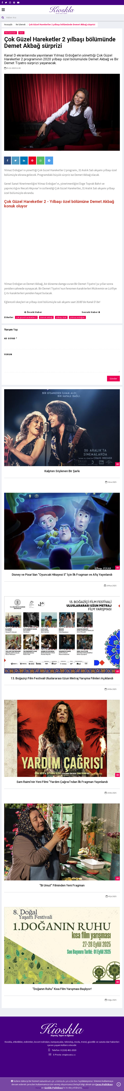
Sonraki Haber (91, 312)
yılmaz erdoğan (77, 317)
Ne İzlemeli (20, 24)
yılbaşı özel (61, 317)
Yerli (21, 32)
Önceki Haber (33, 312)
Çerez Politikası (104, 1084)
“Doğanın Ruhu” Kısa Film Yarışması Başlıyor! (62, 989)
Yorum (8, 354)
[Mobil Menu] (3, 9)
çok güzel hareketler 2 (26, 317)
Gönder (113, 378)
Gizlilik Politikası (53, 1087)
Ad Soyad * (10, 338)
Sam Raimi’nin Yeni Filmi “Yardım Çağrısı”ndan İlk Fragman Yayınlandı (62, 782)
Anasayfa (8, 24)
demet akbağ (46, 317)
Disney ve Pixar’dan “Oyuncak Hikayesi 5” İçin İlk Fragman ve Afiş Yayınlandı (62, 574)
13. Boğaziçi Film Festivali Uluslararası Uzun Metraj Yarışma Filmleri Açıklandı (62, 678)
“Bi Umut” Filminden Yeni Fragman (62, 885)
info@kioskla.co (68, 1054)
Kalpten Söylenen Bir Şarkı (62, 471)
